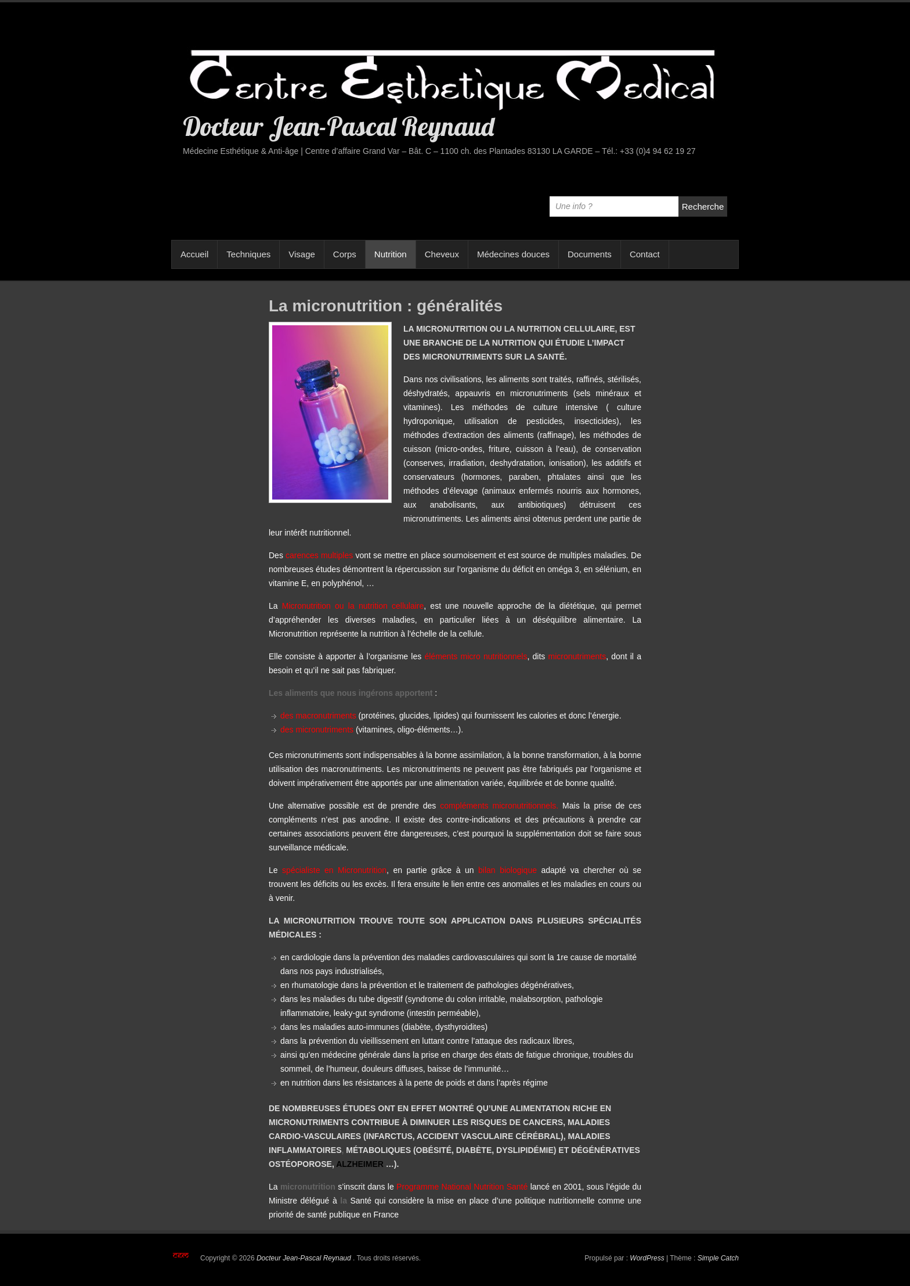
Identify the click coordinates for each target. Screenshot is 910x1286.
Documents (590, 254)
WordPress (647, 1258)
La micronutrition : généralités (386, 306)
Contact (645, 254)
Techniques (248, 254)
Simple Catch (718, 1258)
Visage (301, 254)
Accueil (194, 254)
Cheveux (442, 254)
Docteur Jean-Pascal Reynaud (338, 126)
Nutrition (390, 254)
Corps (344, 254)
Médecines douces (513, 254)
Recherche (703, 206)
